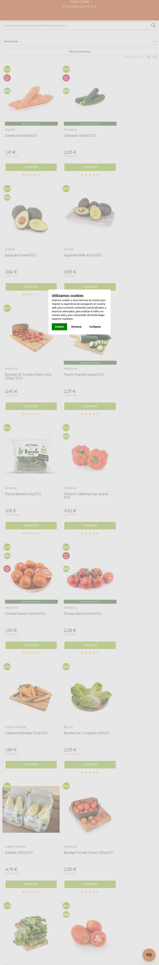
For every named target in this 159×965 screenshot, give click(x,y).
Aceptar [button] (59, 326)
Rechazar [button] (76, 326)
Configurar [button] (95, 326)
